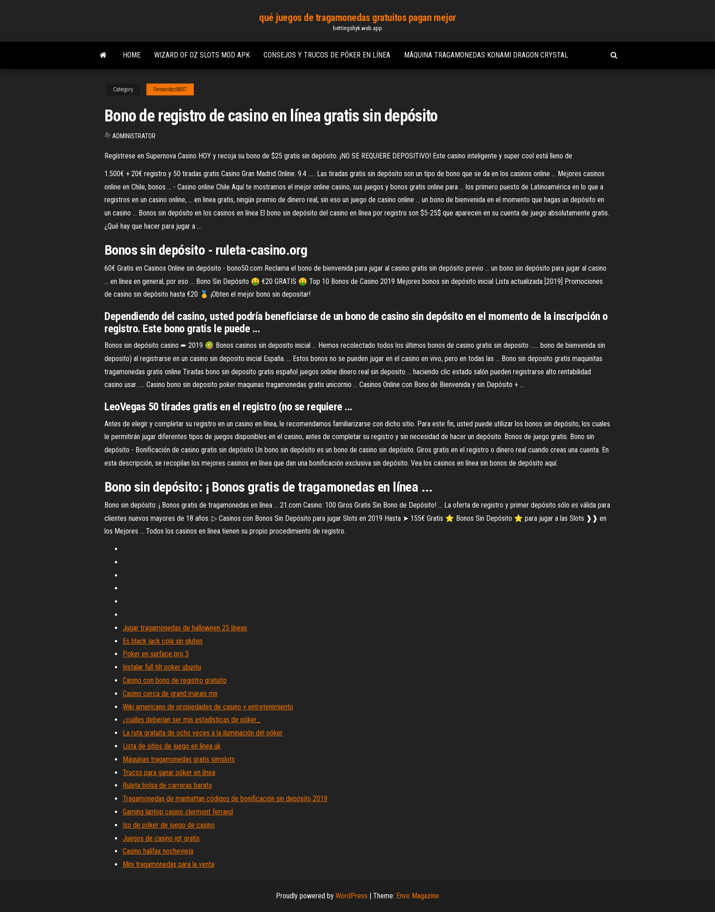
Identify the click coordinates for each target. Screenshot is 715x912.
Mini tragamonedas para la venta (168, 864)
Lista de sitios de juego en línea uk (172, 746)
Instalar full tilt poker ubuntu (162, 667)
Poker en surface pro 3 (156, 654)
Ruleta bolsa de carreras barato (167, 785)
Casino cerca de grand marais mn (170, 693)
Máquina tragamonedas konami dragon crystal (486, 55)
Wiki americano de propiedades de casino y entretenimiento (208, 706)
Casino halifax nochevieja (158, 851)
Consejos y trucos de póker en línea (327, 55)
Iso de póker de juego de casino (169, 825)
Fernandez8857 (170, 89)
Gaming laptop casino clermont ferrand (178, 811)
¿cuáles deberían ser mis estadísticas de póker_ (191, 719)
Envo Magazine (417, 895)
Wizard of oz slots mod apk (202, 55)
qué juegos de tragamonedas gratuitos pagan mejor (357, 17)
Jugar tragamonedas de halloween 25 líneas (185, 628)
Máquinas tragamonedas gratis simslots (179, 759)
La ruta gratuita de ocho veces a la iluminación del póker (203, 733)
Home (131, 55)
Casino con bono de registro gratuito (175, 680)
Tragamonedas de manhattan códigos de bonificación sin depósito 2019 (225, 798)
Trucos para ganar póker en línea (169, 772)
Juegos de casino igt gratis (161, 838)
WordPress (352, 895)
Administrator (133, 136)
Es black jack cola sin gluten (162, 641)
